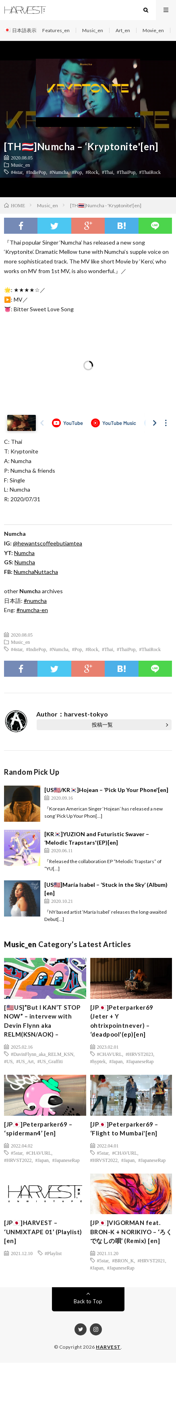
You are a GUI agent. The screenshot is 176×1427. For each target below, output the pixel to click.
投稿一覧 (102, 724)
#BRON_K (123, 1260)
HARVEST (108, 1347)
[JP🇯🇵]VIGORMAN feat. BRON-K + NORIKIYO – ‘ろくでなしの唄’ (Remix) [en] (131, 1231)
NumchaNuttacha (36, 571)
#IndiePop (36, 171)
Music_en (92, 30)
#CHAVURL (109, 1053)
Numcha (24, 562)
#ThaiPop (126, 171)
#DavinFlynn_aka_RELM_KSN (42, 1053)
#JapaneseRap (140, 1061)
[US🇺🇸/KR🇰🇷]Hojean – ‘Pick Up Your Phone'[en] (106, 789)
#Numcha (59, 171)
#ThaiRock (150, 171)
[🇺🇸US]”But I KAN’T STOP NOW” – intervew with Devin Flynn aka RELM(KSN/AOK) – (42, 1021)
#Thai (107, 171)
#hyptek (98, 1061)
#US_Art (24, 1061)
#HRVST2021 (151, 1260)
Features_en (56, 30)
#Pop (77, 171)
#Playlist (53, 1253)
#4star (17, 171)
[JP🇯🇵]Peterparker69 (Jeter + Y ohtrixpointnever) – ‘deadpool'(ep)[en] (121, 1021)
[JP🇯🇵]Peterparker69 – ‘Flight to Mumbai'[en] (124, 1129)
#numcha (35, 600)
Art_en (123, 30)
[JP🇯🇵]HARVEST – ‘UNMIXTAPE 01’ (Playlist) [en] (43, 1231)
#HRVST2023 (139, 1053)
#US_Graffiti (50, 1061)
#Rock (92, 171)
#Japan (115, 1061)
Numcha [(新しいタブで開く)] (24, 552)
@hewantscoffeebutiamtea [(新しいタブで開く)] (47, 543)
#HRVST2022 (17, 1160)
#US (8, 1061)
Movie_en (153, 30)
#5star (17, 1152)
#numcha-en (32, 609)
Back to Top (88, 1301)
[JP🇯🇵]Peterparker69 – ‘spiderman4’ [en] (38, 1129)
